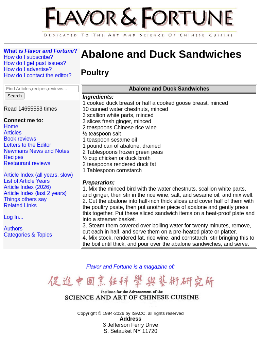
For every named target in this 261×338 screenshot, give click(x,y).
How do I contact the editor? (37, 75)
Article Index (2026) (27, 187)
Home (11, 126)
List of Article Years (27, 181)
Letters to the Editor (27, 145)
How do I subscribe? (28, 57)
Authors (13, 228)
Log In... (13, 217)
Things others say (25, 199)
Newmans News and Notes (36, 151)
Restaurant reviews (27, 163)
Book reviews (20, 139)
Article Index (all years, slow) (38, 175)
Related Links (20, 205)
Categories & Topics (28, 235)
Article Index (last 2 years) (35, 193)
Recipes (13, 157)
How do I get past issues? (35, 63)
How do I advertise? (28, 69)
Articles (12, 132)
